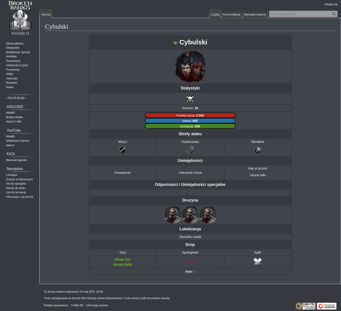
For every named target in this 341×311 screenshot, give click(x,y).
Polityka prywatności (56, 305)
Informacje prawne (97, 305)
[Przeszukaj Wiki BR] (303, 14)
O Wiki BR (77, 305)
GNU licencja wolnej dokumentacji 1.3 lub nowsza (110, 298)
